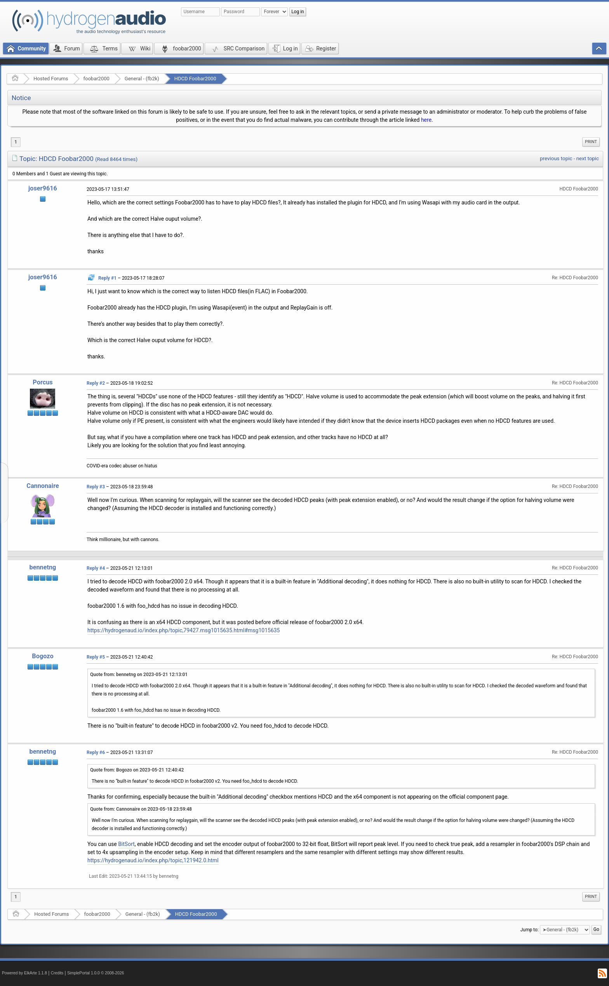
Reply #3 (96, 487)
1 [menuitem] (15, 142)
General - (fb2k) (142, 78)
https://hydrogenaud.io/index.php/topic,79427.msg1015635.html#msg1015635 (183, 630)
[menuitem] (591, 142)
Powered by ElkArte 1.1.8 (24, 973)
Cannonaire (42, 486)
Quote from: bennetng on (139, 674)
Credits (57, 973)
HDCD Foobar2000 (195, 78)
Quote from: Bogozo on (137, 770)
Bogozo (42, 656)
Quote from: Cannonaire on (141, 809)
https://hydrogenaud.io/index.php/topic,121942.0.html (153, 860)
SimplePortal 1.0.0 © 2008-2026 (95, 973)
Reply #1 (107, 278)
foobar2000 (97, 78)
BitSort (126, 844)
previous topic (556, 158)
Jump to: (529, 929)
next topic (587, 158)
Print (591, 141)
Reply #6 (96, 752)
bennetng (43, 567)
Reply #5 (96, 657)
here (426, 120)
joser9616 (42, 188)
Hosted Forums (50, 78)
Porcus (42, 382)
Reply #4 (96, 568)
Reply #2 (96, 383)
